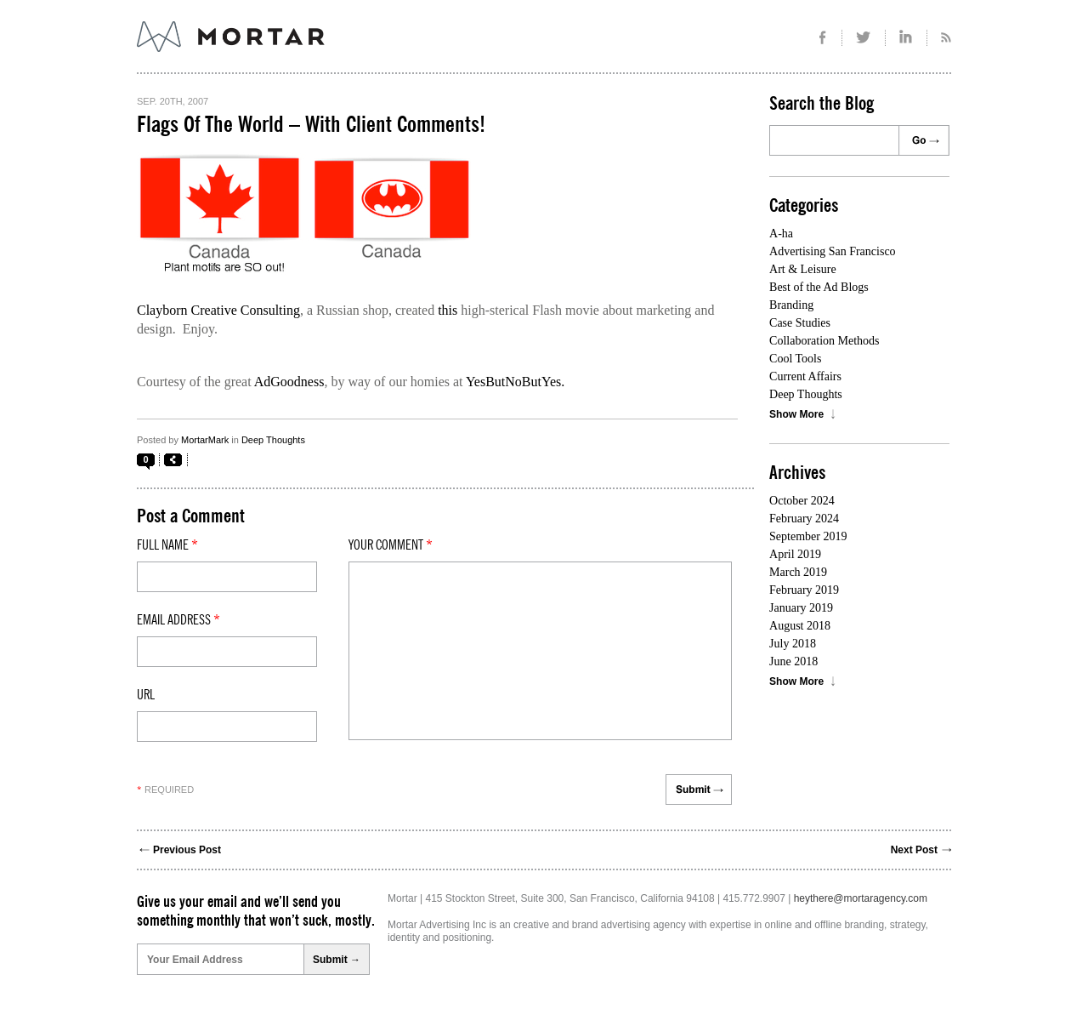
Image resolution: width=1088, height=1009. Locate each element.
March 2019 (798, 572)
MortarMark (205, 440)
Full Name (167, 545)
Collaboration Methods (824, 340)
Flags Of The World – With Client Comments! (311, 125)
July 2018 (792, 643)
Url (146, 695)
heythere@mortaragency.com (860, 898)
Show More (796, 414)
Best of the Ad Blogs (819, 287)
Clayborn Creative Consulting (218, 310)
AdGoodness (289, 381)
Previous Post (187, 850)
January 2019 (801, 607)
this (447, 310)
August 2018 (799, 625)
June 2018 (793, 661)
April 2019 (795, 554)
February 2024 (804, 518)
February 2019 (804, 590)
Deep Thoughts (273, 440)
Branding (791, 305)
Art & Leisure (802, 269)
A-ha (781, 233)
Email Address (178, 620)
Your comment (390, 545)
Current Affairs (805, 376)
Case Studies (799, 322)
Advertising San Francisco (832, 251)
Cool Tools (795, 358)
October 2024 (802, 500)
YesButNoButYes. (515, 381)
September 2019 (808, 536)
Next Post (914, 850)
